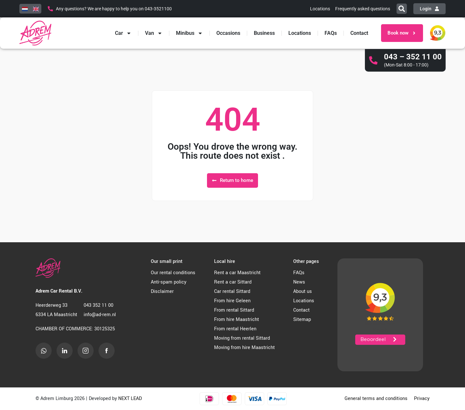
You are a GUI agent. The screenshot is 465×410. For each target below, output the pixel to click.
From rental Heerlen (235, 328)
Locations (299, 33)
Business (264, 33)
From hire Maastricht (236, 319)
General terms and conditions (376, 398)
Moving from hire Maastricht (244, 347)
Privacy (421, 398)
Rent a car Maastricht (237, 272)
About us (302, 291)
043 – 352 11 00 (413, 56)
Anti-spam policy (168, 282)
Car (123, 33)
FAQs (331, 33)
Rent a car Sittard (233, 282)
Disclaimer (162, 291)
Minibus (189, 33)
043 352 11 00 (98, 305)
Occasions (228, 33)
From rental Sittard (234, 310)
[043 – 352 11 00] (373, 60)
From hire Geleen (232, 300)
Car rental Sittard (232, 291)
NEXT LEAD (130, 398)
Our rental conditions (173, 272)
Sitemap (302, 319)
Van (153, 33)
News (299, 282)
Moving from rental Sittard (242, 338)
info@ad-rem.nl (100, 314)
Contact (359, 33)
